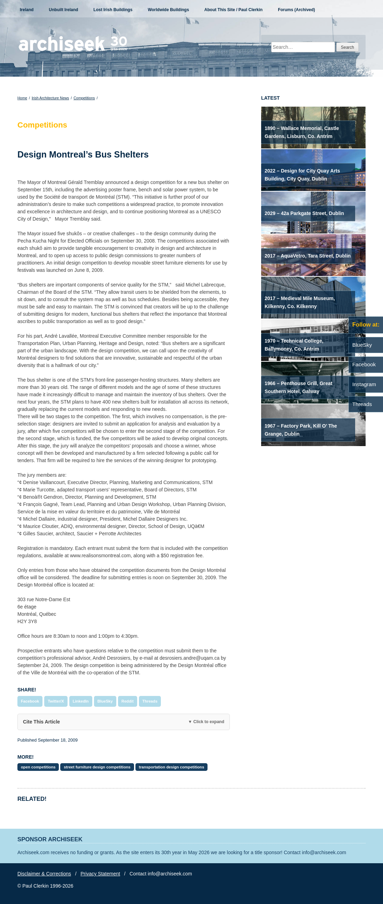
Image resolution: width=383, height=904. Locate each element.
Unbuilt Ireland (63, 9)
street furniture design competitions (97, 767)
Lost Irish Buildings (112, 9)
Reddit (128, 701)
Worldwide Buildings (168, 9)
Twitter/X (56, 701)
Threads (150, 701)
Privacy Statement (100, 873)
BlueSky (105, 701)
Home (22, 98)
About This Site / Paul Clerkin (233, 9)
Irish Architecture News (50, 98)
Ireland (26, 9)
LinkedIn (81, 701)
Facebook (30, 701)
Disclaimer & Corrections (44, 873)
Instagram (364, 384)
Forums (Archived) (296, 9)
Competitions (84, 98)
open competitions (38, 767)
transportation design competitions (171, 767)
